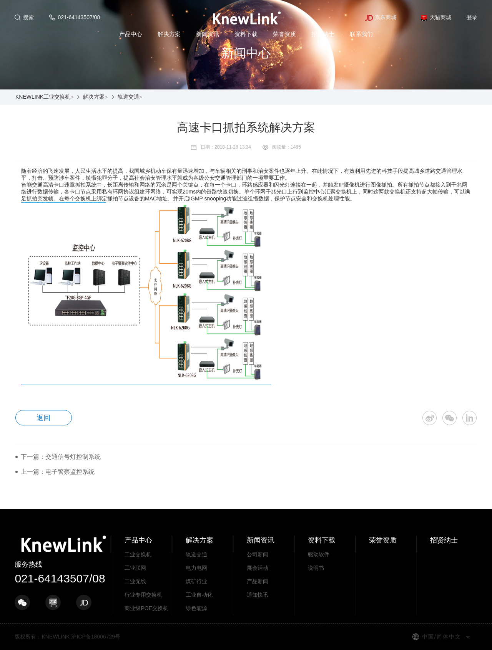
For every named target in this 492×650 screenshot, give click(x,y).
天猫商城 (435, 17)
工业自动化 (199, 595)
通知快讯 (257, 595)
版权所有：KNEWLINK (42, 636)
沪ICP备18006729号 (95, 636)
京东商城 (380, 17)
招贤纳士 (322, 34)
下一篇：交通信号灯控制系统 (61, 456)
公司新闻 (257, 554)
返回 (44, 418)
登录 (472, 17)
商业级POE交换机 (146, 608)
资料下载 (246, 34)
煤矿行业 (196, 581)
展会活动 (257, 568)
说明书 (316, 568)
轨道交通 (128, 97)
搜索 (28, 17)
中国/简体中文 (441, 636)
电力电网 (196, 568)
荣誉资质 (284, 34)
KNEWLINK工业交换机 (42, 97)
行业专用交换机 (143, 595)
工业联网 (135, 568)
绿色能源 (196, 608)
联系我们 (361, 34)
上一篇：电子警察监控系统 (58, 471)
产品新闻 (257, 581)
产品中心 (130, 34)
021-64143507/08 (79, 17)
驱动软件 (318, 554)
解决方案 (169, 34)
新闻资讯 (207, 34)
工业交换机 (138, 554)
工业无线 (135, 581)
